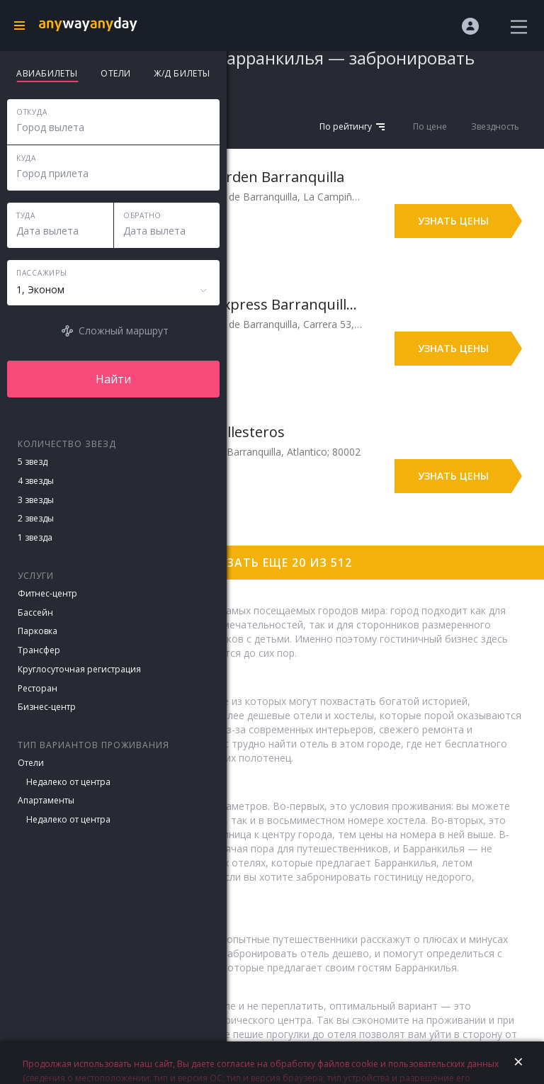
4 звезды (36, 481)
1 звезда (35, 537)
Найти (113, 379)
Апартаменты (46, 800)
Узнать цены (453, 220)
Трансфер (39, 650)
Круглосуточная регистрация (79, 669)
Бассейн (35, 612)
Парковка (37, 631)
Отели (31, 763)
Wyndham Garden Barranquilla (240, 176)
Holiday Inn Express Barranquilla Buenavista (249, 304)
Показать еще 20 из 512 (272, 562)
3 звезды (36, 500)
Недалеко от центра (68, 782)
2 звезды (36, 518)
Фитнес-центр (47, 593)
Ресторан (37, 688)
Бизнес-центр (47, 707)
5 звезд (32, 462)
